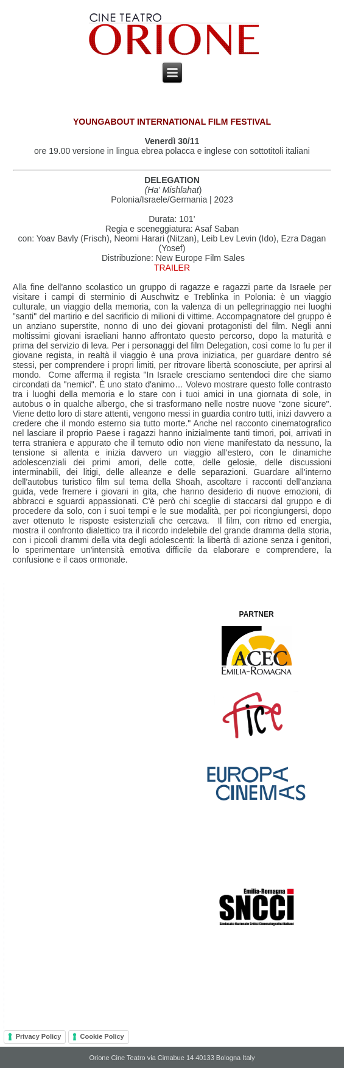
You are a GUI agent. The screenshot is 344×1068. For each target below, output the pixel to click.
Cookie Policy (102, 1036)
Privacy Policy (38, 1036)
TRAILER (172, 267)
